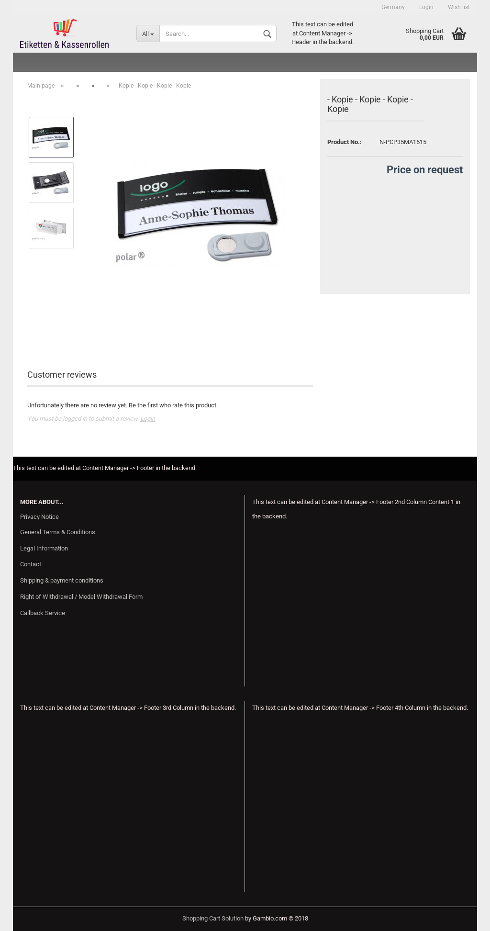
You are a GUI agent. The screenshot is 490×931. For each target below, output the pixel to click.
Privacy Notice (39, 516)
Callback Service (42, 613)
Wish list (459, 7)
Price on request (425, 170)
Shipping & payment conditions (61, 580)
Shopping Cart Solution (213, 918)
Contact (30, 564)
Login (426, 7)
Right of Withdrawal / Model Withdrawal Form (81, 596)
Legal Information (44, 548)
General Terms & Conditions (57, 532)
